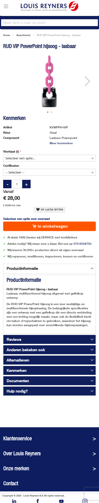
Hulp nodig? (17, 391)
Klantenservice (17, 438)
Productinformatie (22, 268)
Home (6, 35)
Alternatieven (18, 360)
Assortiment (23, 35)
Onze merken (16, 468)
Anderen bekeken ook (26, 349)
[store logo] (49, 6)
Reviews (14, 339)
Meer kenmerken (61, 143)
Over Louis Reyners (22, 453)
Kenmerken (16, 370)
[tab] (49, 269)
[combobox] (49, 22)
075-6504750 (82, 243)
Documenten (18, 380)
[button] (87, 81)
